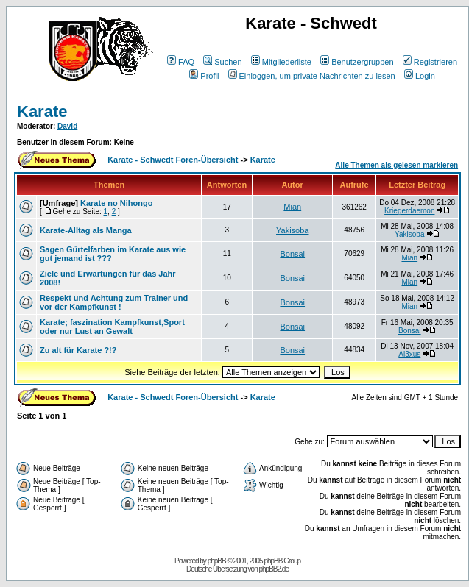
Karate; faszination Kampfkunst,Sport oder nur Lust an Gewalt (112, 326)
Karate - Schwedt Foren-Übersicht (172, 159)
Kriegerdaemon (409, 211)
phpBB (217, 561)
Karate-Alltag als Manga (86, 230)
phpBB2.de (274, 569)
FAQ (180, 61)
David (67, 126)
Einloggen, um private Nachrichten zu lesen (311, 75)
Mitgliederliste (281, 61)
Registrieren (430, 61)
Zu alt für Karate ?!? (78, 350)
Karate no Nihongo (116, 203)
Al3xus (409, 354)
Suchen (222, 61)
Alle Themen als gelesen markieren (396, 165)
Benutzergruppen (356, 61)
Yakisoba (292, 230)
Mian (292, 206)
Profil (204, 75)
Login (419, 75)
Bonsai (292, 253)
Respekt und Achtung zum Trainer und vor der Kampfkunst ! (114, 302)
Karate (42, 111)
